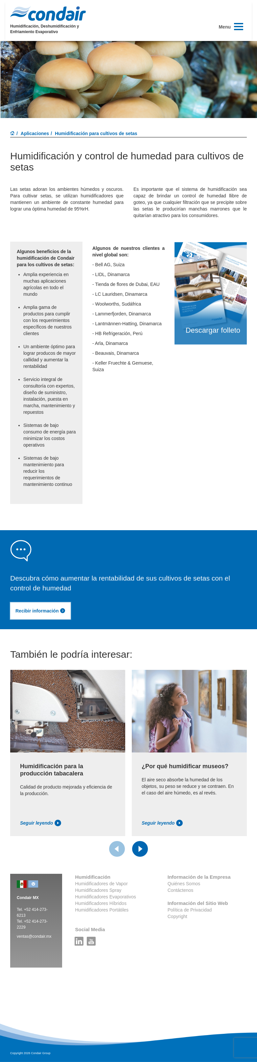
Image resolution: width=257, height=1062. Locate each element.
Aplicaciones (35, 133)
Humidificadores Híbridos (101, 903)
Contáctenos (181, 890)
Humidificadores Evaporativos (105, 896)
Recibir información (40, 610)
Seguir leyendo (40, 823)
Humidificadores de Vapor (101, 883)
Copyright (177, 916)
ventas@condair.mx (34, 936)
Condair (48, 13)
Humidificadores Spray (98, 890)
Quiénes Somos (184, 883)
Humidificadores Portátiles (102, 909)
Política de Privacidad (190, 909)
